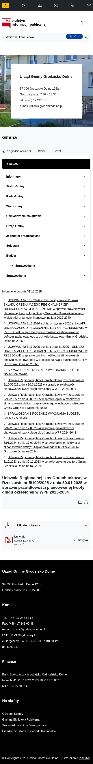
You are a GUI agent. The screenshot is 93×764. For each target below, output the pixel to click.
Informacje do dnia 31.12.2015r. (22, 291)
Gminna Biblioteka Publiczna (21, 719)
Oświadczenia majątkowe (46, 216)
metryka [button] (80, 540)
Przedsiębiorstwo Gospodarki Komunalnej (29, 731)
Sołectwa (46, 245)
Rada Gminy (46, 196)
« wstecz (12, 163)
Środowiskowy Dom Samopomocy (24, 725)
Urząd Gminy (46, 226)
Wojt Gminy (46, 206)
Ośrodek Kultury (12, 713)
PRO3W (84, 758)
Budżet (46, 255)
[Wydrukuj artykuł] (81, 502)
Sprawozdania (22, 265)
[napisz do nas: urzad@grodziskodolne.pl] (89, 5)
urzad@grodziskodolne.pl (45, 106)
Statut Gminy (46, 186)
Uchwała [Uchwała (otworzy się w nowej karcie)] (19, 536)
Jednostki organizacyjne (46, 235)
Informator (46, 176)
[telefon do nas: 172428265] (72, 5)
